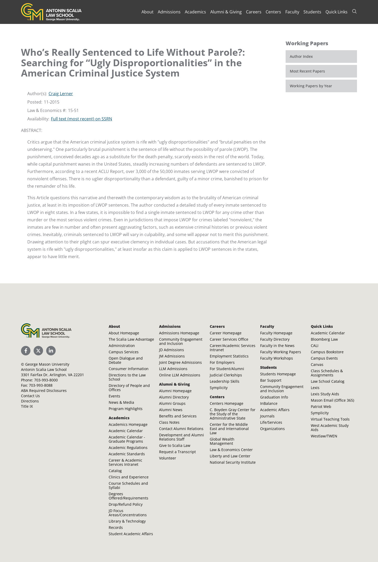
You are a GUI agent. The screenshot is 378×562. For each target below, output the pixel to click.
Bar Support (270, 380)
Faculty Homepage (276, 332)
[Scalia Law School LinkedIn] (51, 350)
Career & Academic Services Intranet (125, 462)
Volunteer (167, 458)
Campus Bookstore (327, 351)
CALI (314, 345)
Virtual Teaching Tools (330, 419)
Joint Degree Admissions (180, 362)
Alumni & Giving (226, 12)
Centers (273, 12)
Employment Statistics (229, 356)
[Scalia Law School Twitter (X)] (38, 350)
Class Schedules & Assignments (327, 372)
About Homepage (124, 332)
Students (312, 12)
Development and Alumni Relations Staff (181, 437)
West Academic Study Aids (330, 427)
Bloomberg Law (324, 339)
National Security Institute (233, 462)
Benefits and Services (178, 415)
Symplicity (219, 387)
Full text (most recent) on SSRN (81, 119)
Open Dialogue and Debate (126, 360)
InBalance (268, 403)
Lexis (315, 387)
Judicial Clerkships (226, 374)
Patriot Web (321, 406)
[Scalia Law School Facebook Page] (25, 350)
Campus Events (324, 358)
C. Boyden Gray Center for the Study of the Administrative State (232, 414)
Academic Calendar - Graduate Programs (127, 439)
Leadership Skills (224, 381)
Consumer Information (129, 368)
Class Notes (169, 422)
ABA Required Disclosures (44, 390)
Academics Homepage (128, 424)
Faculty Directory (275, 339)
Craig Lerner (61, 93)
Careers (253, 12)
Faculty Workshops (276, 358)
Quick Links (337, 12)
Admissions (169, 12)
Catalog (115, 470)
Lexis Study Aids (325, 393)
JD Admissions (171, 349)
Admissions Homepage (179, 332)
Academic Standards (127, 453)
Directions (30, 400)
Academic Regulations (128, 447)
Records (116, 527)
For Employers (222, 362)
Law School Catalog (327, 381)
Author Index (301, 56)
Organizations (272, 428)
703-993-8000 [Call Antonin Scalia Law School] (46, 379)
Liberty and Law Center (230, 455)
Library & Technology (127, 521)
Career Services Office (229, 339)
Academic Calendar (126, 430)
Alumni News (170, 409)
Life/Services (271, 422)
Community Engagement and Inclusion (180, 341)
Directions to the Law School (127, 377)
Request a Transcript (177, 451)
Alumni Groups (172, 403)
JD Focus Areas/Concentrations (128, 512)
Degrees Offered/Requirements (128, 495)
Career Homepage (226, 332)
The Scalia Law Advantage (131, 339)
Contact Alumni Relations (181, 428)
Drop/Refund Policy (126, 504)
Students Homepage (278, 373)
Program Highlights (126, 408)
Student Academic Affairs (131, 533)
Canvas (317, 364)
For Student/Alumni (227, 368)
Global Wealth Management (222, 441)
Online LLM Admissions (179, 374)
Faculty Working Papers (280, 351)
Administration (122, 345)
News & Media (121, 402)
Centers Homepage (226, 403)
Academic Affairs (275, 409)
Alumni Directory (174, 397)
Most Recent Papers (307, 71)
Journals (267, 415)
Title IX (27, 406)
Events (114, 396)
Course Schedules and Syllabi (128, 485)
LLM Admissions (173, 368)
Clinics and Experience (129, 476)
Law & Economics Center (231, 449)
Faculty (292, 12)
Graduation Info (274, 397)
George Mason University (47, 364)
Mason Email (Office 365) (332, 400)
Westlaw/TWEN (324, 435)
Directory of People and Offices (129, 387)
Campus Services (124, 351)
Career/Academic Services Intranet (232, 347)
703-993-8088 (40, 385)
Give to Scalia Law (174, 445)
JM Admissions (172, 356)
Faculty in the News (277, 345)
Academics (195, 12)
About (147, 12)
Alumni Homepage (175, 390)
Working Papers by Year (311, 85)
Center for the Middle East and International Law (229, 428)
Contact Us (30, 395)
